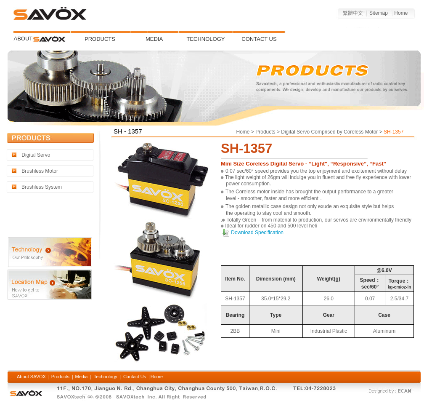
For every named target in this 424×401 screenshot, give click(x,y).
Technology (105, 376)
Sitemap (378, 13)
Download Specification (257, 232)
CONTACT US (258, 39)
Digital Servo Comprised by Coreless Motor (329, 132)
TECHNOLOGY (205, 39)
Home (401, 13)
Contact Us (134, 376)
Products (265, 132)
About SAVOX (32, 376)
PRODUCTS (100, 39)
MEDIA (154, 39)
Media (80, 376)
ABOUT (23, 38)
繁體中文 (352, 13)
